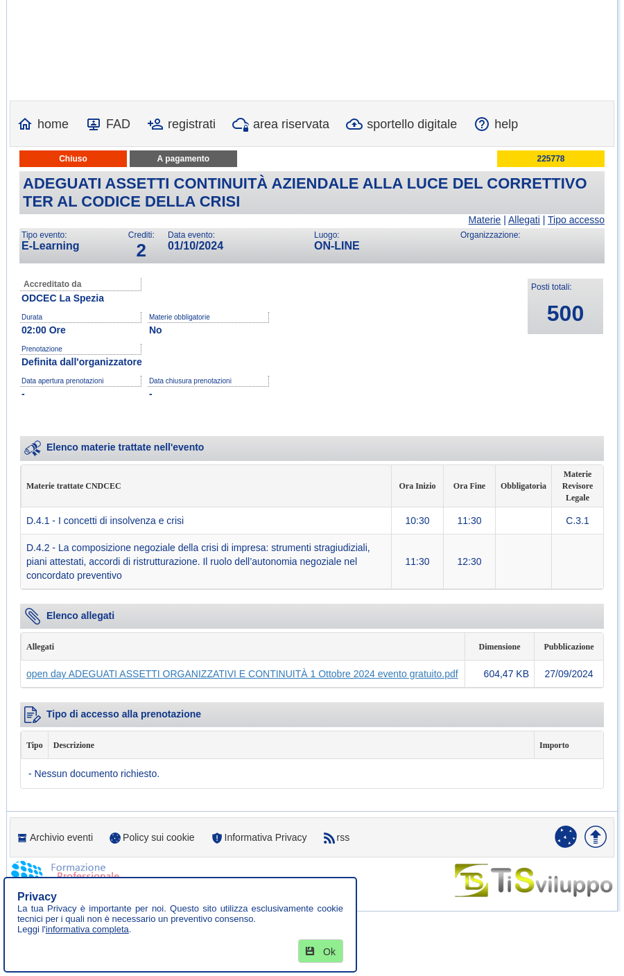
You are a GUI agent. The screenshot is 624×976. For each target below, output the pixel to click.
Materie (485, 219)
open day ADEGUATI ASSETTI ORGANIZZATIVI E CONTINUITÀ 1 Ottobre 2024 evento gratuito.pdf (242, 673)
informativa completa (87, 929)
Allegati (524, 219)
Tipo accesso (576, 219)
